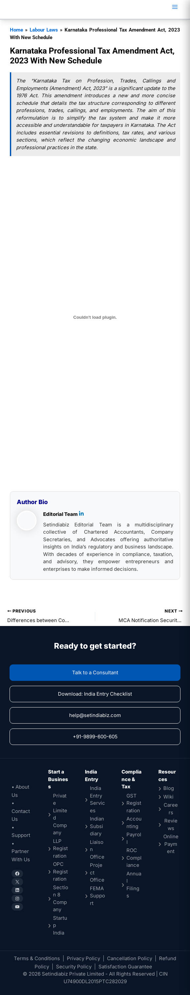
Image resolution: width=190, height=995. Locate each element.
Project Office (97, 872)
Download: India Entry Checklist (95, 694)
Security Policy (74, 966)
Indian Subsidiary (97, 826)
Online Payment (170, 843)
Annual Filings (133, 884)
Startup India (60, 925)
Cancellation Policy (129, 958)
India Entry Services (97, 799)
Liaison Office (97, 849)
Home (16, 30)
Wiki (168, 797)
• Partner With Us (21, 851)
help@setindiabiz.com (95, 715)
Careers (171, 809)
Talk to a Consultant (95, 672)
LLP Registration (60, 848)
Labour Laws (44, 30)
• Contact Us (21, 811)
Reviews (170, 824)
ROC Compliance (134, 857)
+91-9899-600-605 (95, 736)
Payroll (133, 838)
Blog (168, 788)
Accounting (134, 822)
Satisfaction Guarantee (125, 966)
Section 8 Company (60, 898)
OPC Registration (60, 871)
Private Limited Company (60, 814)
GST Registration (133, 803)
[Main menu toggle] (174, 7)
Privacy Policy (83, 958)
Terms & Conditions (37, 958)
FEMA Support (97, 895)
